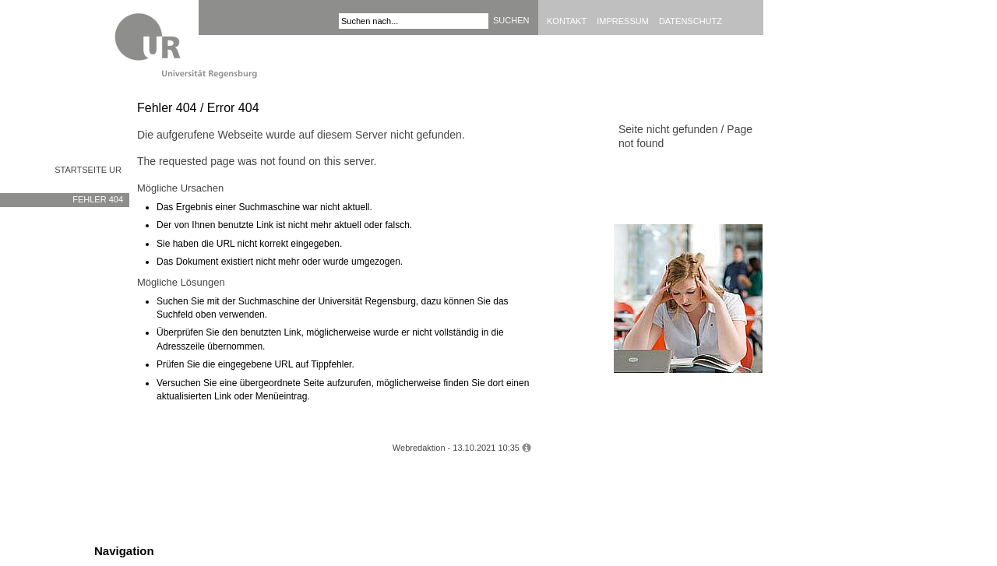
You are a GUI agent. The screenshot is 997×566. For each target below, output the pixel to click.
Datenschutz (690, 21)
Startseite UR (88, 169)
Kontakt (567, 21)
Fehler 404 (97, 199)
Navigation (124, 550)
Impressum (623, 21)
